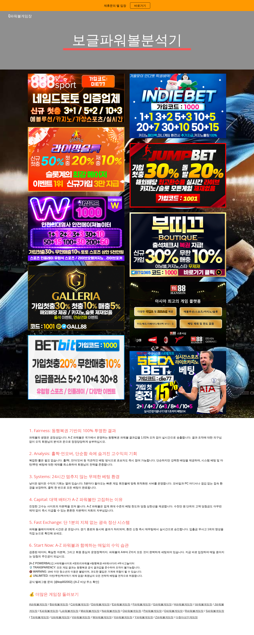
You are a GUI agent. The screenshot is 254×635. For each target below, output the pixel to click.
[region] (127, 5)
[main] (127, 40)
